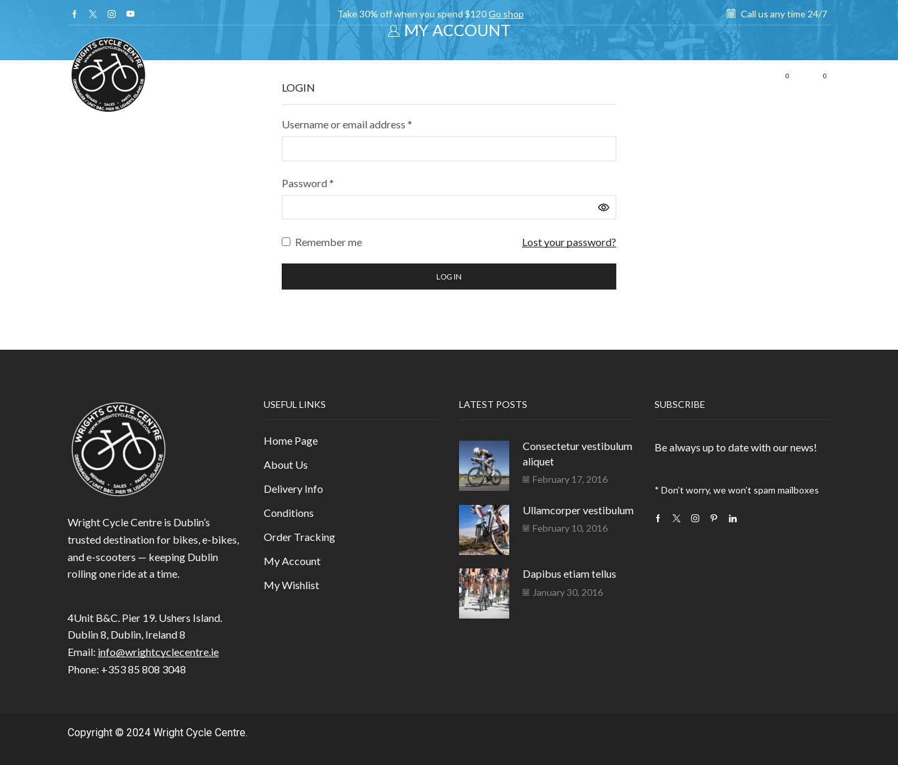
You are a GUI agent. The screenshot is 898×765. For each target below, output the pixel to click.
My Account (292, 560)
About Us (286, 464)
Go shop (506, 13)
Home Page (291, 440)
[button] (749, 76)
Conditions (289, 512)
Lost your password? (569, 241)
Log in (449, 276)
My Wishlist (291, 584)
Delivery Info (293, 488)
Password (308, 182)
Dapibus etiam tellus (569, 573)
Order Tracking (299, 536)
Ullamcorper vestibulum (578, 510)
